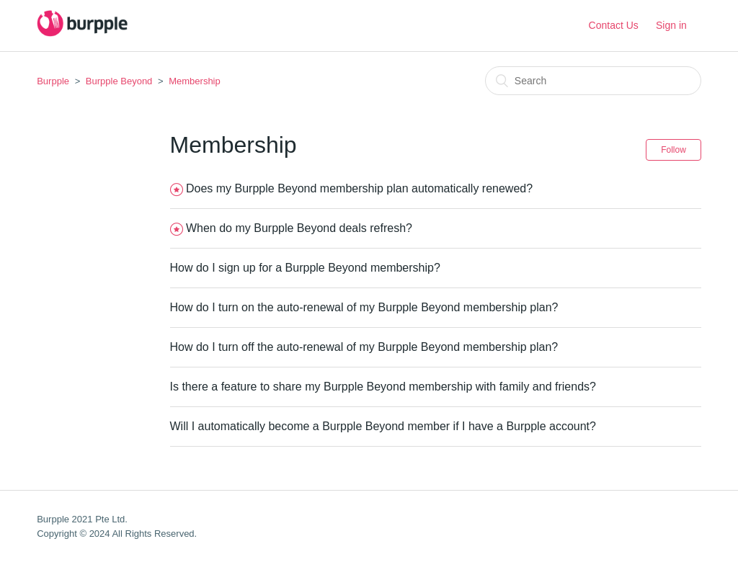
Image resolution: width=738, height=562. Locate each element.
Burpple (53, 81)
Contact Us (614, 25)
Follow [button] (673, 150)
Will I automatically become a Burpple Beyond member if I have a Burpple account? (383, 426)
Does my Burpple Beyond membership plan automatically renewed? (359, 188)
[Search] (593, 80)
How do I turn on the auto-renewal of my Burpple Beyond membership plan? (364, 307)
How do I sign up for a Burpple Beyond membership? (305, 268)
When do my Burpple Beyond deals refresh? (299, 228)
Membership (195, 81)
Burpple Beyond (119, 81)
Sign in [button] (671, 25)
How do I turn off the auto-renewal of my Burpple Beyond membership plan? (364, 347)
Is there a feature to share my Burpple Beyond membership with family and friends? (383, 386)
